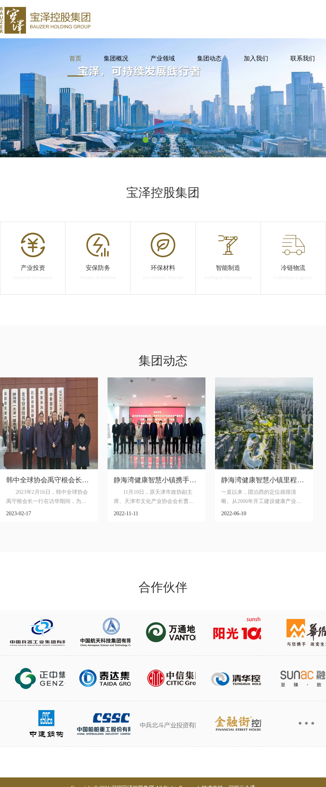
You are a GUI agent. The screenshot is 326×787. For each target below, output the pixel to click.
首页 (75, 58)
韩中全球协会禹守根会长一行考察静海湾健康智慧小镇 (88, 480)
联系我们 (302, 58)
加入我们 (256, 58)
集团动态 (209, 58)
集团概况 (116, 58)
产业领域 (162, 58)
